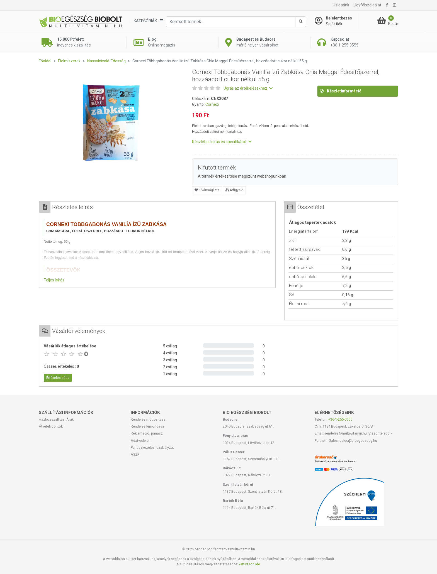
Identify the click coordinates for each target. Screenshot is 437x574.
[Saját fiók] (337, 21)
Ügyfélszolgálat (367, 5)
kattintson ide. (250, 564)
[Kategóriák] (148, 21)
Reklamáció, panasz (147, 433)
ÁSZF (135, 454)
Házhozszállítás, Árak (56, 419)
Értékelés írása (57, 378)
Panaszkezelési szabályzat (152, 447)
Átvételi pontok (51, 426)
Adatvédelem (141, 440)
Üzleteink (341, 5)
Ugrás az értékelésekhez (248, 88)
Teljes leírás (54, 280)
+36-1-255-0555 (340, 419)
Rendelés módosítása (148, 419)
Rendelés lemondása (147, 426)
